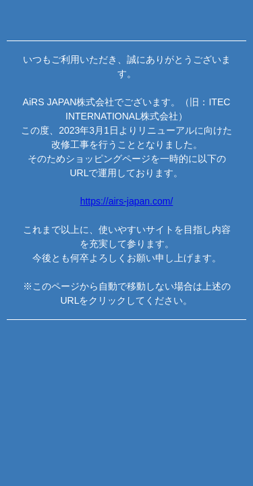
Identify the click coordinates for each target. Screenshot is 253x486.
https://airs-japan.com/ (126, 201)
